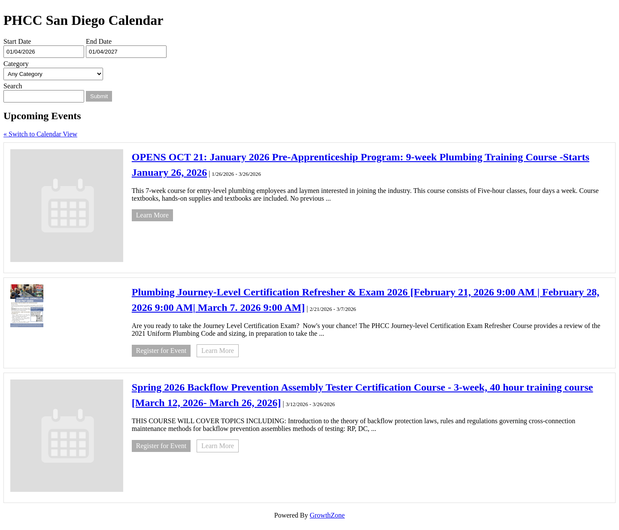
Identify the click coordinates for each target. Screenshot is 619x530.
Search (12, 86)
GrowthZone (327, 515)
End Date (99, 41)
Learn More (152, 215)
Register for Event (161, 350)
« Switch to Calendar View (40, 134)
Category (16, 63)
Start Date (17, 41)
